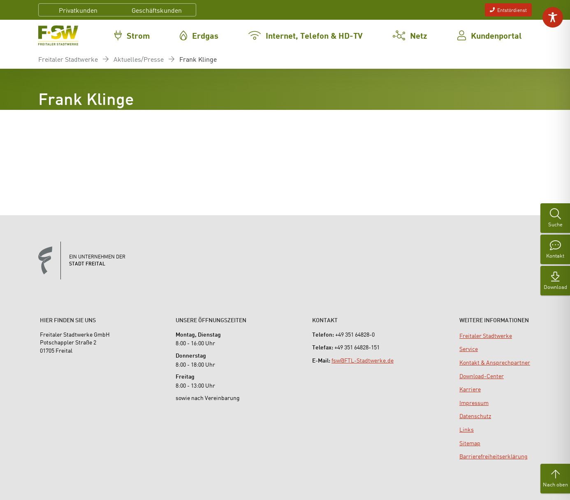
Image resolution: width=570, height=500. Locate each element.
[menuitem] (485, 335)
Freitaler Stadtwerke (68, 58)
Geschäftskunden (157, 10)
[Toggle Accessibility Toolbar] (553, 17)
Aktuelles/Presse (139, 58)
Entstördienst (508, 9)
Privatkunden (78, 10)
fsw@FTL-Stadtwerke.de (362, 360)
